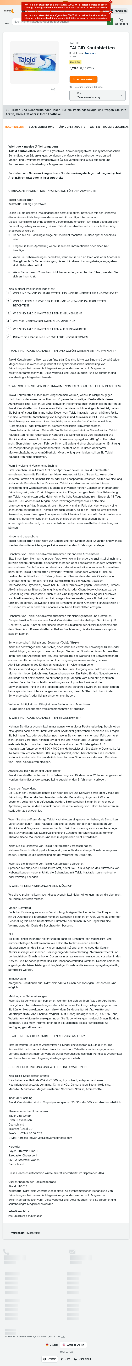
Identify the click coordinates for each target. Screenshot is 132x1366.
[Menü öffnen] (7, 21)
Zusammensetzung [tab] (41, 126)
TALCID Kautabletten (92, 47)
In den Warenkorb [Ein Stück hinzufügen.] (83, 79)
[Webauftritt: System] (49, 1359)
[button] (118, 11)
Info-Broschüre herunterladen (25, 1215)
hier (63, 1336)
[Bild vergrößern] (53, 90)
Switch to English (73, 1345)
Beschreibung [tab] (14, 126)
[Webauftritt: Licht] (65, 1359)
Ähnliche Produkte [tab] (72, 126)
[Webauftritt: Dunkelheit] (82, 1359)
